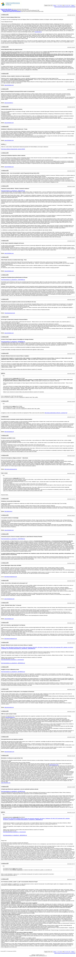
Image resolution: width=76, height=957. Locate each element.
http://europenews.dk (9, 431)
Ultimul (73, 5)
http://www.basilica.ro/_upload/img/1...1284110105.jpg (13, 190)
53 (64, 5)
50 (60, 5)
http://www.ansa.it (8, 511)
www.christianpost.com (9, 598)
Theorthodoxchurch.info (9, 313)
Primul (54, 5)
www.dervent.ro (38, 31)
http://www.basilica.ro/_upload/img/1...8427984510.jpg (13, 671)
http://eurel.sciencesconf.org (10, 469)
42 (58, 5)
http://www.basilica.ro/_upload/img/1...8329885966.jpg (13, 341)
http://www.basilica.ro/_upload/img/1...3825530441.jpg (13, 663)
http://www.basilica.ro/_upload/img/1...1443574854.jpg (13, 279)
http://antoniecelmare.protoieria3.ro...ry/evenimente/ (12, 659)
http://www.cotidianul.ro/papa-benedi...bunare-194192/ (13, 149)
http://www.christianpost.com (10, 576)
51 (61, 5)
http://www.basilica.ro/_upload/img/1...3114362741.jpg (13, 791)
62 (67, 5)
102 (69, 5)
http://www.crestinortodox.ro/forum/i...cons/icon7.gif (56, 412)
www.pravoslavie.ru (8, 102)
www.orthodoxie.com (9, 85)
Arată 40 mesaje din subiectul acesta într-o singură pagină (64, 6)
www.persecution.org (9, 707)
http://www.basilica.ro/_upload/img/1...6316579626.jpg (13, 538)
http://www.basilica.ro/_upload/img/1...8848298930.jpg (23, 648)
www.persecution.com (9, 751)
